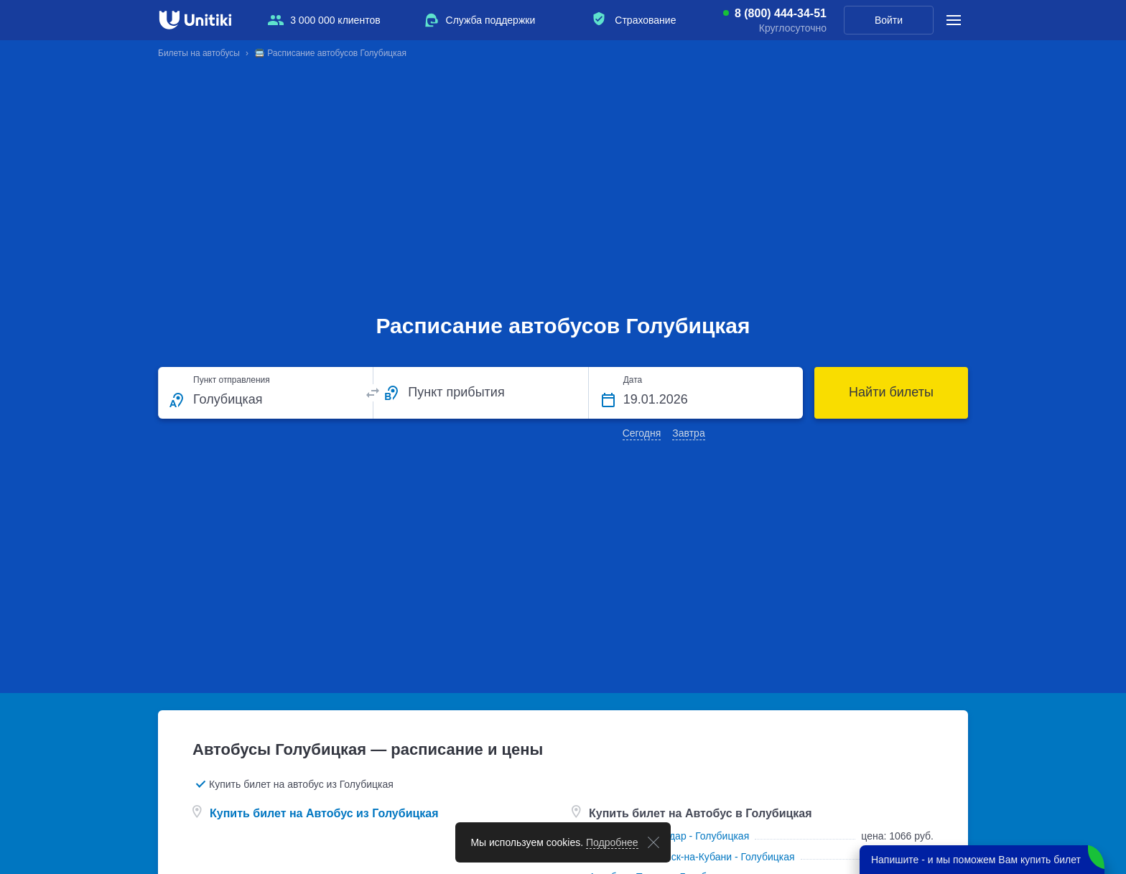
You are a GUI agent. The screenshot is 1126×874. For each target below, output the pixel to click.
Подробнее (612, 842)
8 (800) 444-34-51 (781, 13)
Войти (889, 20)
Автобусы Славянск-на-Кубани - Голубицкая (692, 857)
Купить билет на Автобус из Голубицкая (324, 813)
